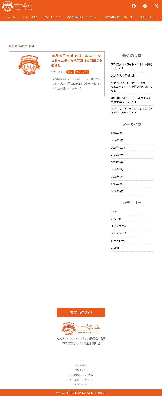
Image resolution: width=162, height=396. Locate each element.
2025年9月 (117, 154)
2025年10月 (118, 147)
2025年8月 (117, 162)
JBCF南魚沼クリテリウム (81, 17)
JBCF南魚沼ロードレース (117, 17)
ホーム (11, 17)
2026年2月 (117, 140)
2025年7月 (117, 169)
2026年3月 (117, 133)
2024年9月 (117, 191)
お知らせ (116, 218)
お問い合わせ (147, 17)
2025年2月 (117, 184)
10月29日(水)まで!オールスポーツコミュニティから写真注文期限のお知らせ (77, 60)
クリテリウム (118, 225)
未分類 (115, 247)
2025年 (23, 46)
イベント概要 (29, 17)
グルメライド (52, 17)
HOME (13, 46)
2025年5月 (117, 176)
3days (70, 72)
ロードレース (118, 240)
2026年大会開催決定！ (124, 75)
